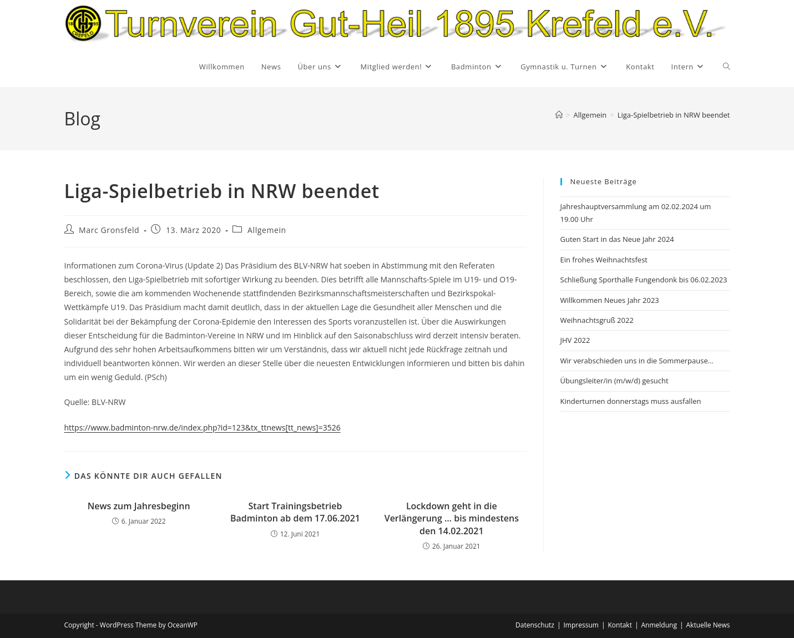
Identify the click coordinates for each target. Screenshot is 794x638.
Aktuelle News (708, 625)
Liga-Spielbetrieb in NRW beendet (674, 115)
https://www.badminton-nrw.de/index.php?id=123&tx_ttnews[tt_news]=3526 (202, 427)
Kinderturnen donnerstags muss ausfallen (630, 401)
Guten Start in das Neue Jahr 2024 (617, 239)
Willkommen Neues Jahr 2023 (609, 300)
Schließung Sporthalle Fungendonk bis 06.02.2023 (643, 280)
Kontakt (619, 625)
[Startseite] (559, 115)
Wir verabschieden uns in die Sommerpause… (637, 361)
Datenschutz (534, 625)
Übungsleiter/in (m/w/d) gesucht (614, 381)
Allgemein (266, 230)
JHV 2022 (575, 340)
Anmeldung (659, 625)
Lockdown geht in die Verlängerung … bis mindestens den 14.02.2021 (452, 518)
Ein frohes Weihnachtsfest (604, 260)
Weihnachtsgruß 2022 (597, 320)
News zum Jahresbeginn (139, 506)
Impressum (581, 625)
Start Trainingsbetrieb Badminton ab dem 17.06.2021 (295, 512)
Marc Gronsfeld (109, 230)
